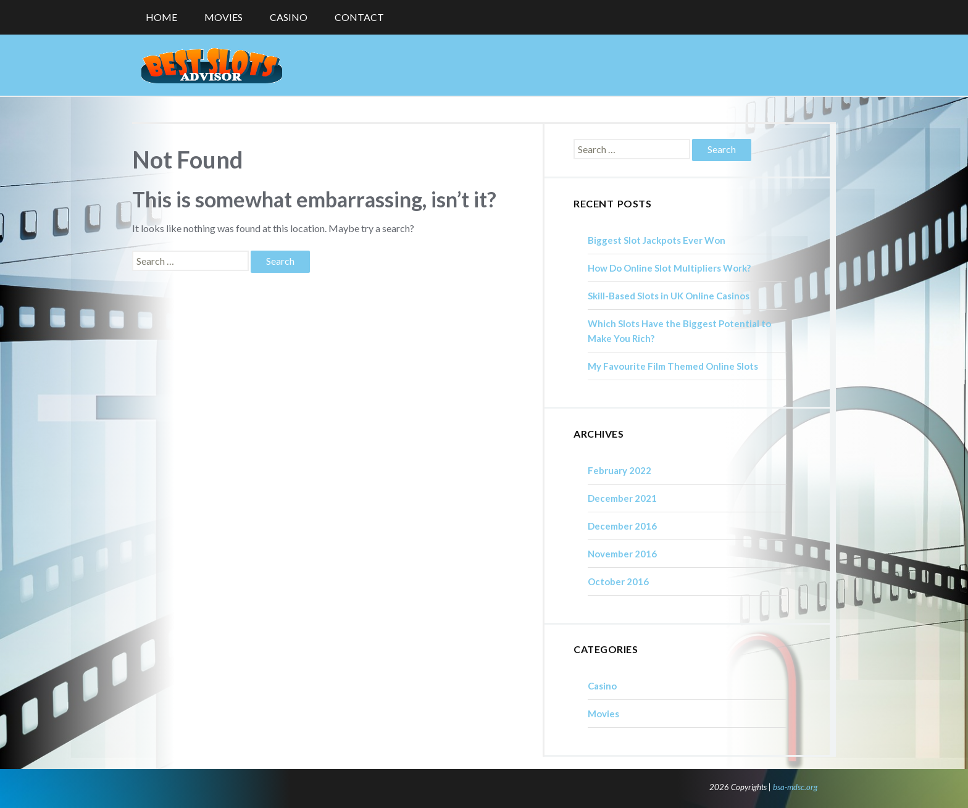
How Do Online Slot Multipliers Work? (669, 267)
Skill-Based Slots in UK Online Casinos (668, 295)
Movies (223, 17)
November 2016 (622, 553)
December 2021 (622, 498)
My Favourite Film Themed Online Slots (673, 366)
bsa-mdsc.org (795, 787)
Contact (359, 17)
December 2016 (622, 525)
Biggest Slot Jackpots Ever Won (656, 240)
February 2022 (619, 470)
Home (161, 17)
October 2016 (618, 581)
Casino (288, 17)
